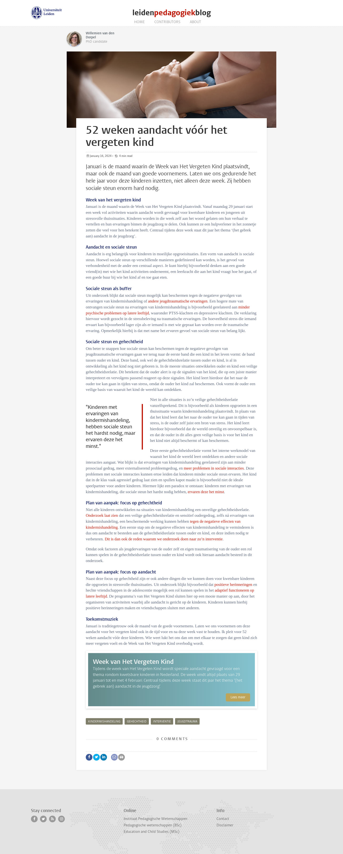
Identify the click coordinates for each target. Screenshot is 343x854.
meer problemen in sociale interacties (214, 468)
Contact (223, 818)
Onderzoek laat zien (102, 515)
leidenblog (171, 13)
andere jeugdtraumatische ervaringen (177, 301)
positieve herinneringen (233, 584)
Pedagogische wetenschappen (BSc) (153, 825)
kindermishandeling (104, 721)
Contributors (167, 22)
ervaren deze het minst (206, 492)
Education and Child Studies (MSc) (151, 831)
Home (139, 22)
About (195, 22)
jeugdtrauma (187, 721)
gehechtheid (136, 721)
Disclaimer (225, 825)
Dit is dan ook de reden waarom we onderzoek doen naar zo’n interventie (164, 539)
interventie (162, 721)
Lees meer (238, 697)
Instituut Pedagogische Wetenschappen (155, 818)
